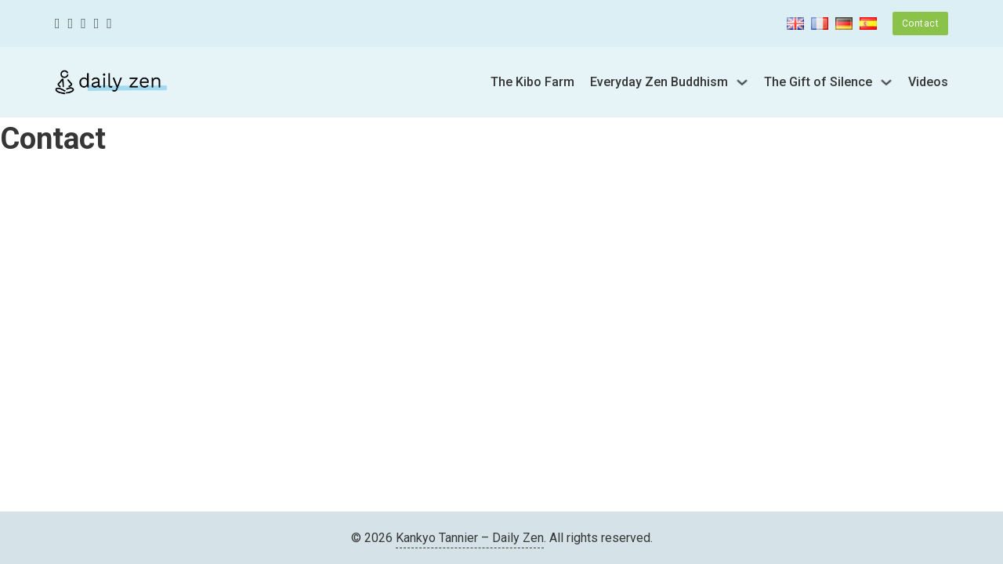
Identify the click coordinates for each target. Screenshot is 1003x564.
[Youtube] (97, 24)
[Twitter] (71, 24)
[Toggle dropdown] (742, 82)
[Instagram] (83, 24)
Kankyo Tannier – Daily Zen (470, 537)
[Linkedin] (109, 24)
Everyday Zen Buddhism (659, 81)
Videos (928, 81)
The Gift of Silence (818, 81)
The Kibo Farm (532, 81)
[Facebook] (57, 24)
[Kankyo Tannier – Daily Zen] (111, 82)
